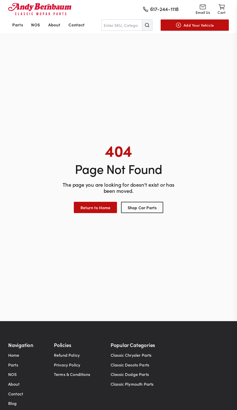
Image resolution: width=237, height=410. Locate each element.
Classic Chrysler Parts (131, 355)
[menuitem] (17, 25)
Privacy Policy (67, 364)
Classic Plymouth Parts (132, 384)
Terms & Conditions (72, 374)
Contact (76, 24)
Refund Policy (67, 355)
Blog (12, 403)
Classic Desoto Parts (130, 364)
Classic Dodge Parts (130, 374)
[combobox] (127, 25)
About (54, 24)
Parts (17, 24)
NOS (35, 24)
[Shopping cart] (221, 9)
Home (13, 355)
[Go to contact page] (202, 9)
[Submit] (147, 25)
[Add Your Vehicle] (195, 25)
